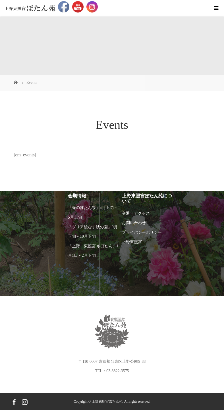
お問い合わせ (134, 223)
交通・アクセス (136, 213)
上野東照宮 (132, 242)
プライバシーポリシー (142, 232)
